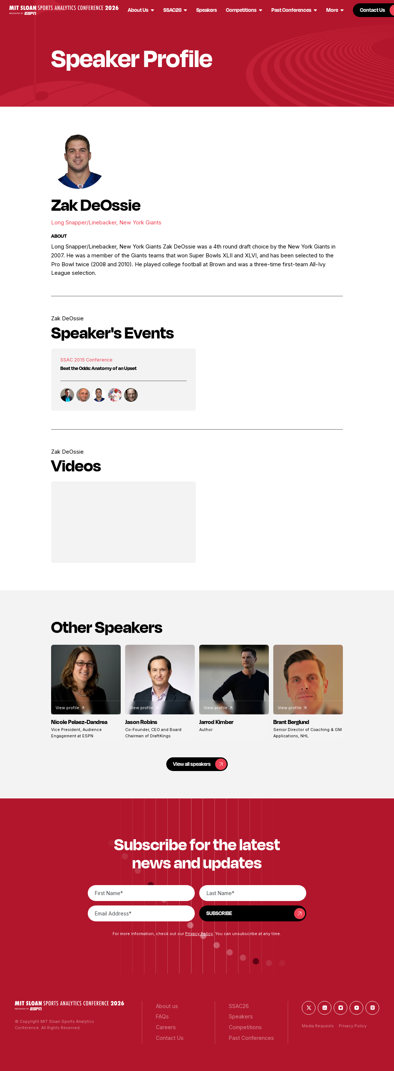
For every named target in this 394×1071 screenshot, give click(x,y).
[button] (63, 10)
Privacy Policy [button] (199, 933)
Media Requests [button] (318, 1026)
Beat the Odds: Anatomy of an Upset (98, 368)
